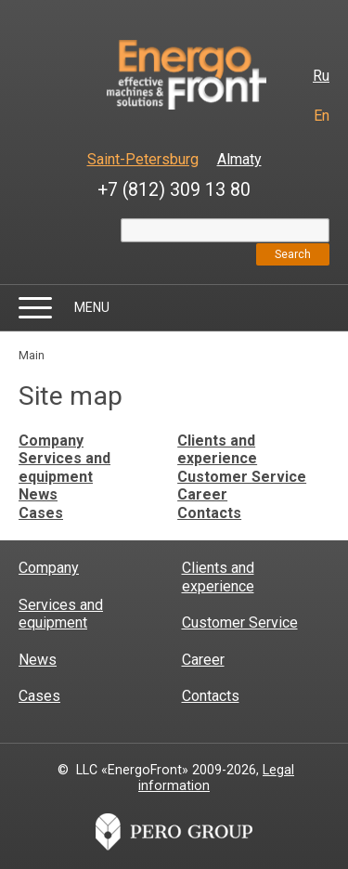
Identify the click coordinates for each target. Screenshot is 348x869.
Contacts (209, 513)
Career (202, 494)
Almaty (239, 159)
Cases (41, 513)
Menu (92, 307)
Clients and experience (217, 450)
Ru (321, 75)
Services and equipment (64, 467)
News (38, 494)
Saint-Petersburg (143, 159)
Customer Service (241, 477)
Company (51, 440)
